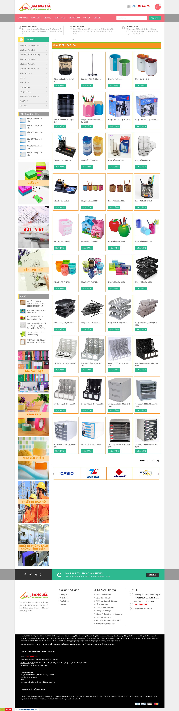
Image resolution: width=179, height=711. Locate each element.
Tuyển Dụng (64, 601)
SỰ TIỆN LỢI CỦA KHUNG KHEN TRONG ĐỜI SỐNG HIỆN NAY (36, 303)
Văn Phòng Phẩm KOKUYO (29, 45)
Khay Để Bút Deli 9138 (89, 241)
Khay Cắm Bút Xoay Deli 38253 (119, 120)
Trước (142, 461)
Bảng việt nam (25, 92)
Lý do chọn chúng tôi (103, 598)
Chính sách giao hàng (103, 617)
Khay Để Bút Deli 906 (143, 160)
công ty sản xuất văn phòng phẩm (67, 636)
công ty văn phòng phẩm (45, 644)
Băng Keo (23, 106)
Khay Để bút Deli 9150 (143, 241)
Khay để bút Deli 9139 (116, 241)
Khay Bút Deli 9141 (115, 79)
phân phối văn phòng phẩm (94, 636)
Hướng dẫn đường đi (103, 611)
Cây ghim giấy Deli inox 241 (91, 79)
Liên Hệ (97, 18)
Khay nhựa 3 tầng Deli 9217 (118, 323)
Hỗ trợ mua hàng (102, 604)
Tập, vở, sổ (24, 82)
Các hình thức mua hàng (105, 607)
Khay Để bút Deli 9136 (62, 241)
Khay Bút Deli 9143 (142, 79)
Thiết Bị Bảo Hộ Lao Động (29, 96)
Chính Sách (60, 18)
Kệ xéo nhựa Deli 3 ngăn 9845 (92, 404)
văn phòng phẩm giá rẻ (78, 644)
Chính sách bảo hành (103, 595)
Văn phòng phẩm (26, 73)
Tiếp (157, 461)
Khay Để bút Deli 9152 (62, 282)
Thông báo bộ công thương (105, 624)
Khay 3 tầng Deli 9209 (143, 282)
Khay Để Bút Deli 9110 (62, 201)
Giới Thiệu (36, 18)
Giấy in (22, 78)
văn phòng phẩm (121, 636)
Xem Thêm (152, 575)
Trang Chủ (23, 18)
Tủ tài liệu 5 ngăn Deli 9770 (91, 444)
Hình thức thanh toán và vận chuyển (109, 614)
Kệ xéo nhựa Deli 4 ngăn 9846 (65, 404)
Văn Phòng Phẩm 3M (27, 64)
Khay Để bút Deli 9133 (143, 201)
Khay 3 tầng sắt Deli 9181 (90, 323)
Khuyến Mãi (74, 18)
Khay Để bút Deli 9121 (116, 201)
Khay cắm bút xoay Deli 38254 (146, 120)
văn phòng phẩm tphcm (61, 644)
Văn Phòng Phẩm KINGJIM (29, 69)
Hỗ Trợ (47, 18)
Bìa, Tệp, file (24, 101)
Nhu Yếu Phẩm (25, 87)
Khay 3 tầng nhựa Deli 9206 (64, 323)
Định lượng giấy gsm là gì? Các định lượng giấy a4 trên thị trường (36, 325)
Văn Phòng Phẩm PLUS (28, 59)
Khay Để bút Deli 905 (116, 160)
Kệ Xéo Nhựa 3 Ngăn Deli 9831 (65, 363)
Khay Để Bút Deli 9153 (89, 282)
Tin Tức (86, 18)
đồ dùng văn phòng (107, 644)
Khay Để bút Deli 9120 (89, 201)
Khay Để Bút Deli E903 (62, 160)
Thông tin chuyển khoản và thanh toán (33, 689)
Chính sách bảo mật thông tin (106, 601)
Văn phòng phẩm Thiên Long (30, 55)
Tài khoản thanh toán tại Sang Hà (108, 620)
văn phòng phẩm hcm (93, 644)
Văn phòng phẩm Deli (27, 50)
